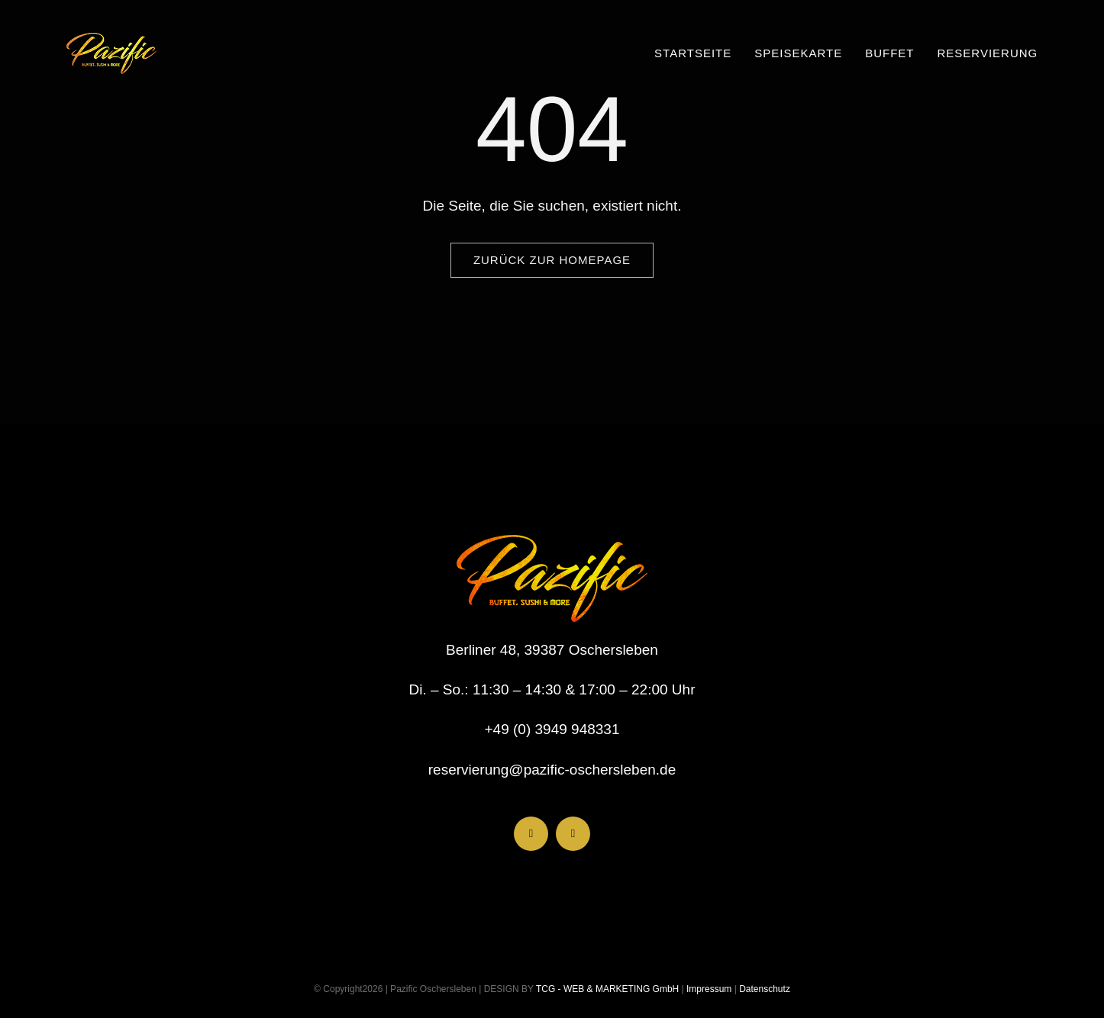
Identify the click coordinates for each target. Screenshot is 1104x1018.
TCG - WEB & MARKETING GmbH (606, 989)
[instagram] (573, 834)
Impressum (708, 989)
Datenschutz (764, 989)
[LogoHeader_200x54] (111, 40)
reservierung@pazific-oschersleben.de (552, 770)
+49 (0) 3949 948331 (552, 729)
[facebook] (531, 834)
